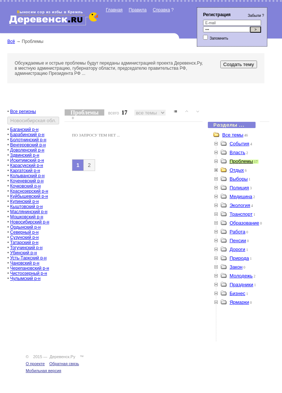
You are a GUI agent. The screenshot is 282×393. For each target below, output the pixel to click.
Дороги (237, 249)
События (239, 143)
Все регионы (23, 111)
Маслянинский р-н (29, 211)
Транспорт (241, 214)
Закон (235, 267)
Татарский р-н (24, 242)
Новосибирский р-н (30, 222)
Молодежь (241, 276)
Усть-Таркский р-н (28, 258)
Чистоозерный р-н (28, 273)
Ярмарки (239, 302)
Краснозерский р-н (29, 191)
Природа (239, 258)
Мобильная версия (43, 370)
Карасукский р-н (26, 165)
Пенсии (237, 240)
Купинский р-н (24, 201)
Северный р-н (24, 232)
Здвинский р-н (24, 155)
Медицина (240, 196)
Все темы (232, 135)
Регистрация (217, 14)
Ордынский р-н (25, 227)
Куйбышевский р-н (29, 196)
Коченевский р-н (27, 180)
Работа (237, 231)
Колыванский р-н (27, 175)
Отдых (236, 170)
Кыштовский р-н (26, 206)
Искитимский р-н (27, 160)
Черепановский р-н (29, 268)
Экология (239, 205)
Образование (244, 223)
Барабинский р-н (27, 134)
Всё (11, 41)
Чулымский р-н (25, 278)
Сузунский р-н (24, 237)
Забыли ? (256, 16)
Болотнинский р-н (28, 139)
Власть (237, 152)
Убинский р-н (23, 252)
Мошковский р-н (26, 216)
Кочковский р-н (25, 186)
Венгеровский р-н (28, 145)
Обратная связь (64, 363)
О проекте (35, 363)
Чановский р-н (25, 263)
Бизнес (237, 293)
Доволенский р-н (27, 150)
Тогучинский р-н (26, 247)
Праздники (241, 284)
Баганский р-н (24, 129)
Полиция (239, 187)
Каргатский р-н (25, 170)
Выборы (238, 179)
